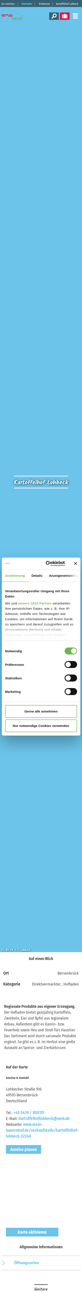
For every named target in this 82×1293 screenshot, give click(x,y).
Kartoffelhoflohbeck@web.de (44, 1118)
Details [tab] (36, 575)
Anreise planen (23, 1149)
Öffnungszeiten (26, 1262)
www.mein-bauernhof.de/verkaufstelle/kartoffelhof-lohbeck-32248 (42, 1130)
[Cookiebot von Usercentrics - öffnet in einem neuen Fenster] (48, 564)
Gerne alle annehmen (41, 711)
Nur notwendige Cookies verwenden (41, 726)
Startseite (26, 3)
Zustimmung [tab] (15, 575)
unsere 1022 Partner (35, 603)
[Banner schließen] (75, 563)
